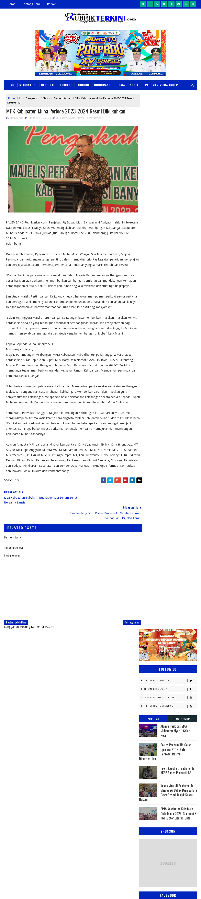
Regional (26, 85)
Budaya (120, 85)
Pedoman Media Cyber (161, 85)
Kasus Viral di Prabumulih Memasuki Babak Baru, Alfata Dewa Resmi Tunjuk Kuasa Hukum (168, 257)
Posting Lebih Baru (16, 639)
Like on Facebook (169, 154)
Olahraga (147, 505)
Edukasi (66, 85)
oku (143, 555)
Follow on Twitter (169, 145)
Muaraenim (148, 476)
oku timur (164, 555)
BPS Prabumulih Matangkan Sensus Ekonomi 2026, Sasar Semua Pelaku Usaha (108, 805)
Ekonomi (83, 85)
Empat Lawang (175, 412)
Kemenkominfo (150, 448)
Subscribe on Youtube (169, 162)
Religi (174, 533)
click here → (80, 736)
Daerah (164, 398)
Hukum (171, 420)
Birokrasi (102, 85)
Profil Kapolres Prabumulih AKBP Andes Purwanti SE (177, 235)
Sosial (135, 85)
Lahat (173, 469)
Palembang (174, 512)
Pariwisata (148, 519)
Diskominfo (148, 405)
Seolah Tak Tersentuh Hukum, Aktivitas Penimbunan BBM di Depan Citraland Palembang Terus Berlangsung (110, 823)
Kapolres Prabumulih (155, 434)
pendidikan (166, 562)
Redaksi (52, 4)
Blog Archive (182, 184)
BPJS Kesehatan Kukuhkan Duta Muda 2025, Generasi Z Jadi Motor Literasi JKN (178, 279)
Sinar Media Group (60, 892)
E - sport (174, 405)
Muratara (175, 476)
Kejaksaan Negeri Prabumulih (160, 441)
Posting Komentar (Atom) (37, 643)
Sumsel (168, 541)
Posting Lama (125, 639)
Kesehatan (148, 469)
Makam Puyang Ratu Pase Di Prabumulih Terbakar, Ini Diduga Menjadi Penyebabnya (111, 842)
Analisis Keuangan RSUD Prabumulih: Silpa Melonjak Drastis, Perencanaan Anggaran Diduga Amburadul (109, 861)
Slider (72, 775)
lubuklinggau (150, 548)
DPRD (144, 398)
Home (11, 4)
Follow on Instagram (169, 171)
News (46, 98)
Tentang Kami (31, 4)
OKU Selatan (164, 498)
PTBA (170, 505)
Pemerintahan (62, 98)
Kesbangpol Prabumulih (157, 462)
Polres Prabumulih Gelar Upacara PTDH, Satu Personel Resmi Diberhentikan (165, 217)
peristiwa (147, 569)
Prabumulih (149, 533)
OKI (143, 498)
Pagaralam (148, 512)
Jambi (144, 427)
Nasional (48, 85)
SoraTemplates (25, 892)
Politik (178, 526)
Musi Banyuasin (29, 98)
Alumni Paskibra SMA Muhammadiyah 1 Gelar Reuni (175, 196)
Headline (147, 420)
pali (143, 562)
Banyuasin (148, 391)
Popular (153, 184)
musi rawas (180, 548)
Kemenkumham (150, 455)
